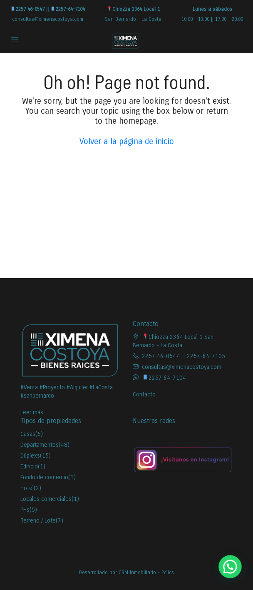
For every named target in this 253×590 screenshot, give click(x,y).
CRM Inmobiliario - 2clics (146, 572)
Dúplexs (30, 455)
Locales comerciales (46, 499)
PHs (25, 509)
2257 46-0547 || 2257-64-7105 (183, 356)
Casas (27, 434)
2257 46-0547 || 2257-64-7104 (47, 9)
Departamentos (39, 444)
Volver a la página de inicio (126, 141)
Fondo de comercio (44, 477)
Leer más (31, 412)
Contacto (144, 394)
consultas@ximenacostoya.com (47, 19)
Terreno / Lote (38, 520)
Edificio (29, 466)
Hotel (27, 488)
